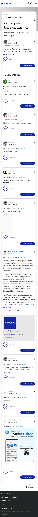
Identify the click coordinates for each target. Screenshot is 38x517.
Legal (3, 504)
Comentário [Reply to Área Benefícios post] (27, 65)
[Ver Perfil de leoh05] (10, 114)
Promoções (21, 46)
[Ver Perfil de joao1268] (11, 392)
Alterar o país (6, 508)
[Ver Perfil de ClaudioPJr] (11, 41)
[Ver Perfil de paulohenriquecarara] (14, 420)
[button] (31, 41)
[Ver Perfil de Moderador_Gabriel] (17, 251)
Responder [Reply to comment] (28, 106)
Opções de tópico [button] (31, 19)
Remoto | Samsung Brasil (13, 331)
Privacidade (5, 501)
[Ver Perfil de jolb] (9, 80)
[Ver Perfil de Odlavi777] (11, 171)
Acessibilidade (6, 493)
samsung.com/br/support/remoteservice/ (14, 334)
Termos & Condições (9, 497)
